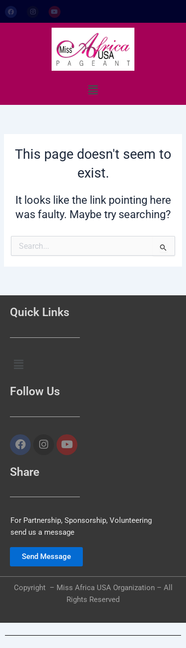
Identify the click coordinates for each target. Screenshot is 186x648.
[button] (92, 90)
